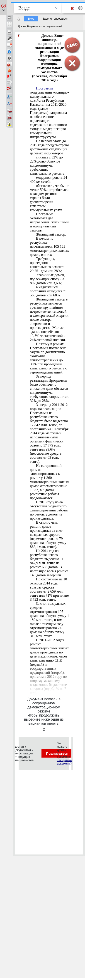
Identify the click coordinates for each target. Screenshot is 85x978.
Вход (31, 18)
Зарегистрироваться (55, 18)
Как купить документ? (64, 761)
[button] (3, 7)
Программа (44, 88)
